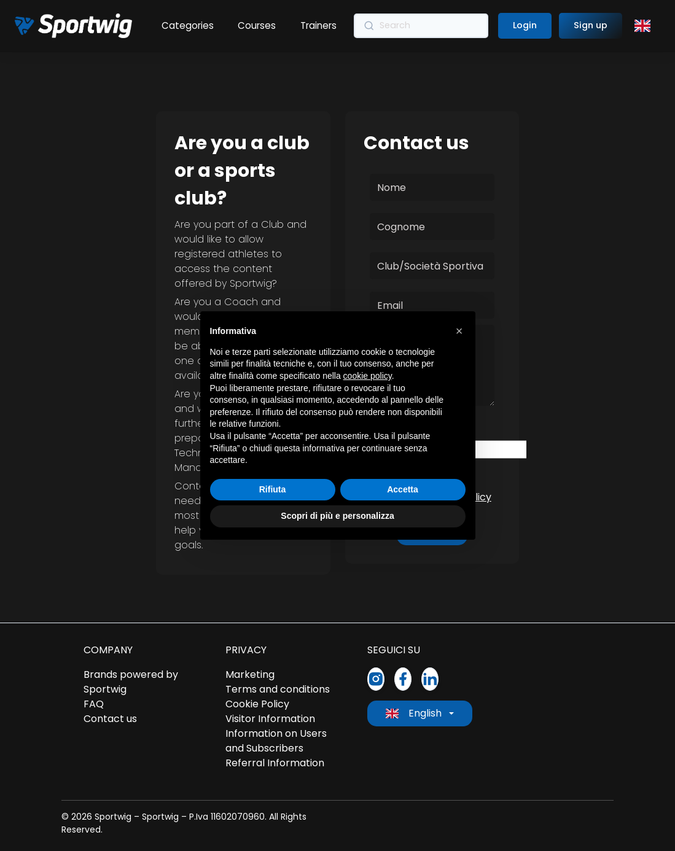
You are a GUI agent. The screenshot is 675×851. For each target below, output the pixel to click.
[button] (459, 331)
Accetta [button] (402, 489)
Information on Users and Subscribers (276, 740)
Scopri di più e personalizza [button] (337, 516)
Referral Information (274, 763)
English (414, 713)
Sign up (590, 25)
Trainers (319, 25)
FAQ (94, 704)
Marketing (250, 674)
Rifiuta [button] (272, 489)
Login (525, 25)
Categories (188, 25)
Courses (257, 25)
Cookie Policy (257, 704)
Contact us (110, 719)
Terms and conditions (277, 689)
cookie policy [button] (367, 376)
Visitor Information (270, 719)
